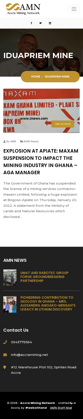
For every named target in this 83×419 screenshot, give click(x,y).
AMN (13, 141)
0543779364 (21, 342)
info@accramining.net (29, 355)
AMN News (31, 141)
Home (35, 76)
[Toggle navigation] (74, 9)
